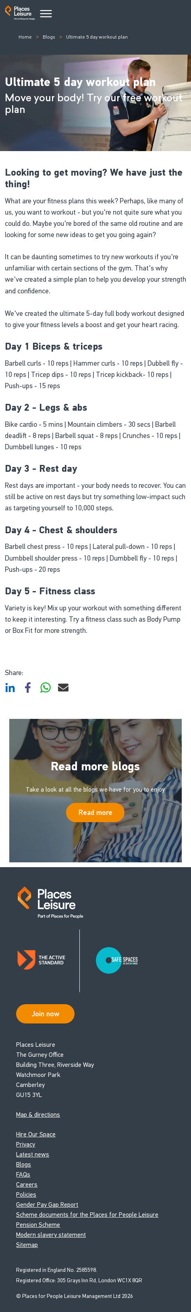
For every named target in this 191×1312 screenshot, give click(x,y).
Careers (26, 1184)
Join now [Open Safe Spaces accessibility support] (45, 1013)
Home (25, 37)
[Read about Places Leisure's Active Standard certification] (48, 960)
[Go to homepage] (20, 14)
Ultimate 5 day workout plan (97, 37)
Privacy (25, 1144)
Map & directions (38, 1114)
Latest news (32, 1154)
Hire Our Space (36, 1134)
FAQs (23, 1174)
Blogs (49, 37)
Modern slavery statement (51, 1234)
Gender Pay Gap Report (47, 1204)
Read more (95, 812)
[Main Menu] (46, 14)
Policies (26, 1194)
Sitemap (27, 1245)
